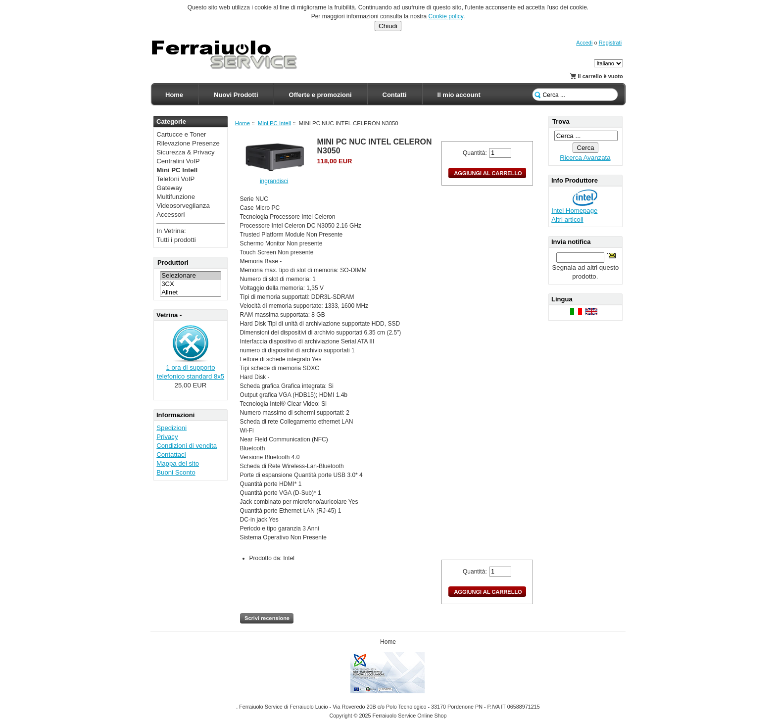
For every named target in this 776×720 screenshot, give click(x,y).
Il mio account (459, 94)
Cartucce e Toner (181, 134)
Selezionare (190, 276)
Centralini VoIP (177, 161)
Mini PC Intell (274, 123)
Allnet (190, 292)
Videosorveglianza (183, 205)
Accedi (584, 43)
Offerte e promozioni (320, 94)
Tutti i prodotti (175, 239)
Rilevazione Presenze (188, 143)
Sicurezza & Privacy (185, 152)
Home (174, 94)
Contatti (395, 94)
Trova (561, 121)
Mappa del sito (177, 463)
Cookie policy (445, 16)
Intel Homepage (574, 210)
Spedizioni (171, 428)
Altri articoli (567, 219)
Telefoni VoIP (175, 179)
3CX (190, 284)
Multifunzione (175, 196)
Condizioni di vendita (186, 445)
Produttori (173, 262)
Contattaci (171, 454)
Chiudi (388, 26)
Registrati (610, 43)
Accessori (170, 214)
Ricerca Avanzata (585, 157)
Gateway (169, 188)
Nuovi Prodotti (236, 94)
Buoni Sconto (175, 472)
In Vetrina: (171, 231)
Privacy (167, 436)
